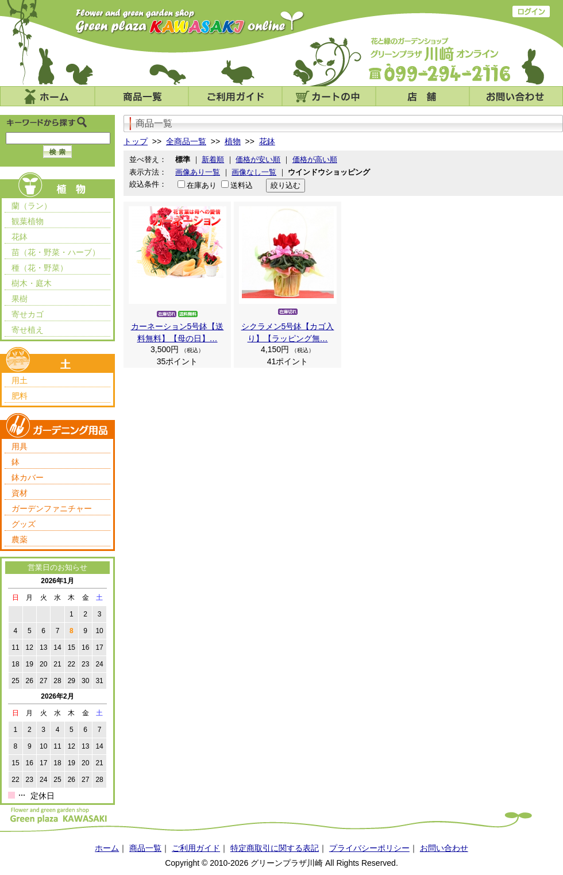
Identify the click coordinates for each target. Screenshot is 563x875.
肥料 (19, 395)
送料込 (241, 185)
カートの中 (329, 96)
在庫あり (202, 185)
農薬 (19, 539)
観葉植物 (27, 221)
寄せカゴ (27, 314)
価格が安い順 (258, 159)
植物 (233, 141)
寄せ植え (27, 329)
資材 (19, 493)
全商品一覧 (186, 141)
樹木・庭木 (31, 283)
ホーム (47, 96)
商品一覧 (141, 96)
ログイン (531, 11)
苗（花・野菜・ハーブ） (55, 252)
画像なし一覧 (254, 172)
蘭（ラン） (31, 205)
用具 (19, 446)
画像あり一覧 (197, 172)
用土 (19, 380)
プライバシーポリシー (369, 848)
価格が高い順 (314, 159)
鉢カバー (27, 477)
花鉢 (19, 236)
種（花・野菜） (39, 267)
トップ (136, 141)
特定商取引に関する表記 (274, 848)
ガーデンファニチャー (51, 508)
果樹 (19, 298)
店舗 (422, 96)
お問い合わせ (516, 96)
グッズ (23, 524)
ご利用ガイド (235, 96)
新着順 (213, 159)
